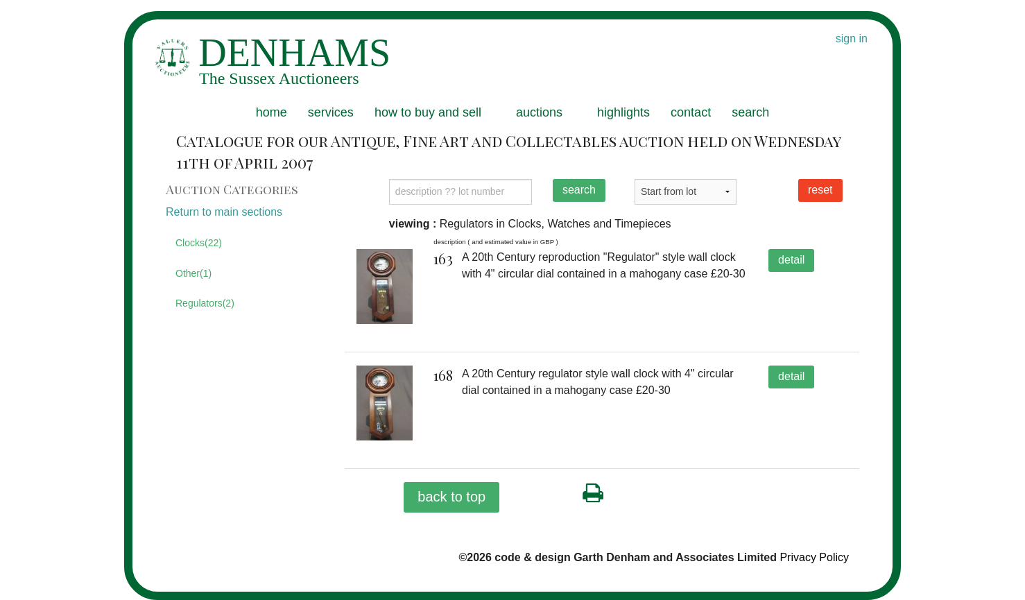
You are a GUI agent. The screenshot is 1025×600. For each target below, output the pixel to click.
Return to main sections (224, 212)
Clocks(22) (198, 242)
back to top (451, 496)
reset (820, 190)
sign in (852, 38)
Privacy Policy (814, 557)
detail (791, 260)
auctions (539, 112)
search (750, 112)
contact (691, 112)
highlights (623, 112)
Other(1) (193, 273)
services (331, 112)
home (271, 112)
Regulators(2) (204, 303)
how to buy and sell (427, 112)
